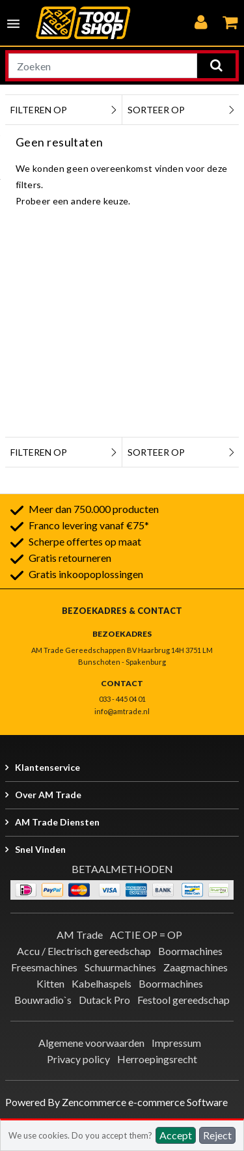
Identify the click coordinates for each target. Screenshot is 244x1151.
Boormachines (190, 951)
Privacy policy (78, 1059)
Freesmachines (44, 967)
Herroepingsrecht (157, 1059)
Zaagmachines (195, 967)
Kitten (50, 983)
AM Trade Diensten (57, 821)
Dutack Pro (104, 999)
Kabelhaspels (101, 983)
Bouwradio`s (43, 999)
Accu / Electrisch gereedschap (84, 951)
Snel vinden (40, 849)
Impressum (176, 1042)
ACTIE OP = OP (146, 934)
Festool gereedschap (183, 999)
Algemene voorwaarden (91, 1042)
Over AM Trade (48, 794)
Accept (175, 1135)
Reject (217, 1135)
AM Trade (80, 934)
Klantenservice (47, 767)
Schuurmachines (120, 967)
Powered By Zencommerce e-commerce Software (116, 1102)
